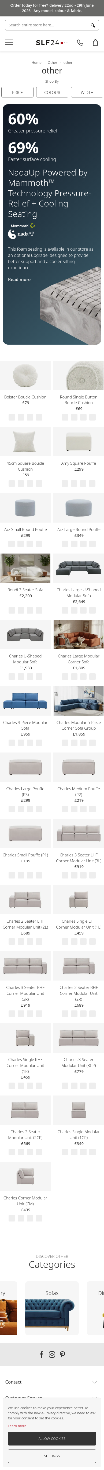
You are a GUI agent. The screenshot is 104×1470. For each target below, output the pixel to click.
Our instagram (52, 1354)
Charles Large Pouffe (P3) (25, 791)
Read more (19, 279)
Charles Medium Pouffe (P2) (78, 791)
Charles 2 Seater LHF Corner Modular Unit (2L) (25, 924)
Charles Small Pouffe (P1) (25, 855)
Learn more (17, 1425)
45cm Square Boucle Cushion (25, 466)
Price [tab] (17, 92)
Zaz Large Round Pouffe (79, 529)
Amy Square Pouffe (78, 463)
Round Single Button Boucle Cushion (78, 399)
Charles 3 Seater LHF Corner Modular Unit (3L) (78, 857)
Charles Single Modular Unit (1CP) (79, 1134)
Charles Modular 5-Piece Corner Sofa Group (79, 725)
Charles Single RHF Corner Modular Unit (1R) (25, 1065)
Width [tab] (87, 92)
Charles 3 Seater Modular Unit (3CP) (78, 1062)
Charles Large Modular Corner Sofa (78, 658)
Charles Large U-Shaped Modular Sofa (79, 592)
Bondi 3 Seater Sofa (25, 589)
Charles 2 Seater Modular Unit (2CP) (25, 1134)
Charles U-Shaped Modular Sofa (25, 658)
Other (52, 62)
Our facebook (41, 1354)
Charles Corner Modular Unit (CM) (25, 1200)
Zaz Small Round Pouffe (25, 529)
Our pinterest (62, 1354)
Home (37, 62)
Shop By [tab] (52, 81)
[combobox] (52, 25)
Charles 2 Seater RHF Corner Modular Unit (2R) (79, 993)
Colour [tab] (52, 92)
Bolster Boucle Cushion (25, 397)
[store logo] (52, 42)
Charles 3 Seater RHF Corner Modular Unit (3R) (25, 993)
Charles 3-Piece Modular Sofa (25, 725)
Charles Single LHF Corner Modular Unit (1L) (78, 924)
